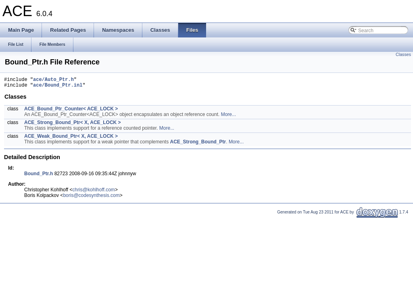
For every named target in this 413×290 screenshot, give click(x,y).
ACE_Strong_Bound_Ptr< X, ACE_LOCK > (72, 125)
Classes (403, 54)
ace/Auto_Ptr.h (53, 80)
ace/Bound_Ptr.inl (57, 87)
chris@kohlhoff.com (94, 192)
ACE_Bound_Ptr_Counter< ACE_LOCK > (71, 111)
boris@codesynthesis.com (91, 198)
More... (228, 117)
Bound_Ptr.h (38, 176)
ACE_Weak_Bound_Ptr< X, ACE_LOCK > (71, 138)
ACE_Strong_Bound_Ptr (198, 144)
